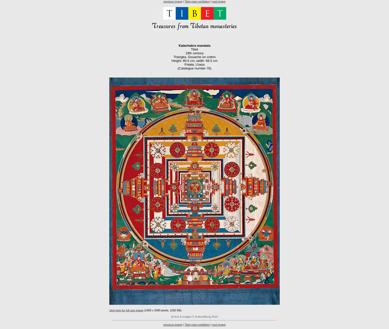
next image (219, 1)
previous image (172, 1)
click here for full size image (126, 310)
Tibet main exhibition (197, 1)
